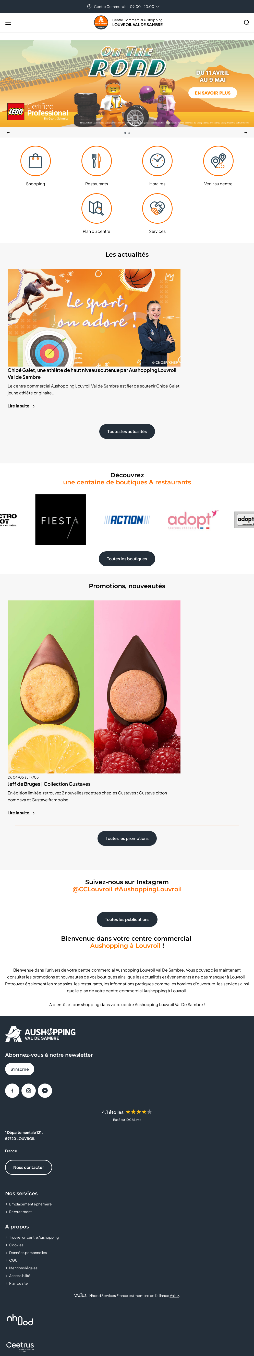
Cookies (16, 1134)
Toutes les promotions (127, 728)
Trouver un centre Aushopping (34, 1127)
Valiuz (174, 1185)
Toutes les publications (127, 809)
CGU (13, 1150)
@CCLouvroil (92, 779)
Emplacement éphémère (30, 1093)
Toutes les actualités (127, 397)
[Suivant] (246, 133)
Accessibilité (19, 1165)
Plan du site (18, 1173)
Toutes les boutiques (127, 524)
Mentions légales (23, 1157)
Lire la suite (21, 371)
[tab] (125, 133)
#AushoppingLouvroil (148, 779)
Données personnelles (28, 1142)
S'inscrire (19, 959)
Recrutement (20, 1101)
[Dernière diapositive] (8, 133)
